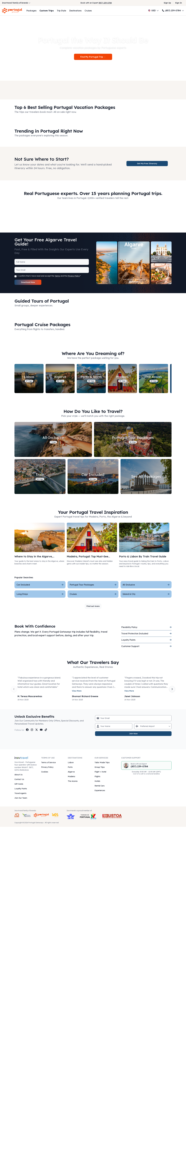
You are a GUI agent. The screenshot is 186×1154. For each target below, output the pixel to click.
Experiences (100, 790)
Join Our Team (20, 798)
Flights (97, 776)
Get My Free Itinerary (147, 163)
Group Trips (100, 767)
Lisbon (71, 762)
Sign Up (167, 3)
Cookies (44, 772)
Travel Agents (20, 793)
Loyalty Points (20, 788)
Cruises (88, 10)
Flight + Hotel (100, 772)
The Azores (73, 781)
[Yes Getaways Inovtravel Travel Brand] (55, 815)
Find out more (93, 606)
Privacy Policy (74, 276)
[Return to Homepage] (12, 10)
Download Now (28, 282)
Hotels (97, 781)
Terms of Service (48, 762)
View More (77, 691)
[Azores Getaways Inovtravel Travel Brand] (26, 815)
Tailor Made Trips (102, 762)
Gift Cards (18, 784)
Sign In (178, 3)
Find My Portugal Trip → (93, 57)
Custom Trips (47, 10)
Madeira (71, 776)
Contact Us (19, 779)
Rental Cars (99, 786)
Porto (70, 767)
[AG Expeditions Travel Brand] (16, 815)
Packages (31, 10)
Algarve (71, 772)
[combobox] (140, 726)
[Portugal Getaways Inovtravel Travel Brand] (41, 815)
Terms (57, 276)
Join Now (133, 733)
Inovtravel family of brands (16, 3)
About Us (18, 774)
